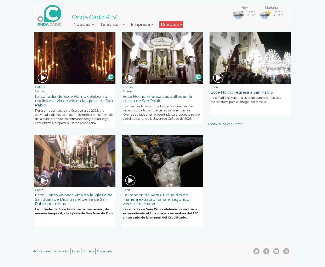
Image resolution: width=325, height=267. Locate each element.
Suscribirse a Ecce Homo (224, 124)
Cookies (88, 251)
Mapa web (104, 251)
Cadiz (214, 87)
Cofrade (40, 87)
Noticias (83, 24)
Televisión (112, 24)
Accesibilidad (42, 251)
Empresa (142, 24)
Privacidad (61, 251)
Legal (76, 251)
